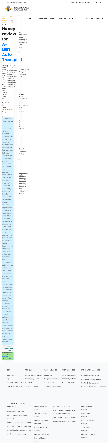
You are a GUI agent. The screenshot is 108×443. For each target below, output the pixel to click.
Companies (48, 375)
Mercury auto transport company (19, 422)
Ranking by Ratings (69, 379)
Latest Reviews (12, 375)
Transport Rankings (58, 18)
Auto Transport (29, 18)
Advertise (100, 18)
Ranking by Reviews (69, 375)
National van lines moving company (20, 430)
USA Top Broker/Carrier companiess (94, 387)
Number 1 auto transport (43, 434)
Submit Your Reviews (14, 386)
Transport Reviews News (52, 386)
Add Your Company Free (15, 382)
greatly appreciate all (22, 120)
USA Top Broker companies (90, 383)
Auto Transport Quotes (33, 375)
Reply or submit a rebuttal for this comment (8, 348)
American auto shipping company (19, 426)
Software (28, 382)
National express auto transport (64, 421)
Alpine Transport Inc (21, 112)
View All (8, 359)
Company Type (74, 18)
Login (72, 3)
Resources (42, 18)
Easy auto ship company (16, 411)
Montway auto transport (62, 406)
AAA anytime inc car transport (64, 417)
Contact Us (88, 18)
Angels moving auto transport (17, 434)
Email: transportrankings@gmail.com (16, 2)
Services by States (31, 386)
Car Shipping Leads (32, 379)
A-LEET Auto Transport (7, 354)
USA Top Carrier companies (91, 379)
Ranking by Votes (68, 382)
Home (4, 16)
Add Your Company (83, 3)
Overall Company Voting (22, 151)
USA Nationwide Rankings (90, 375)
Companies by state (51, 379)
